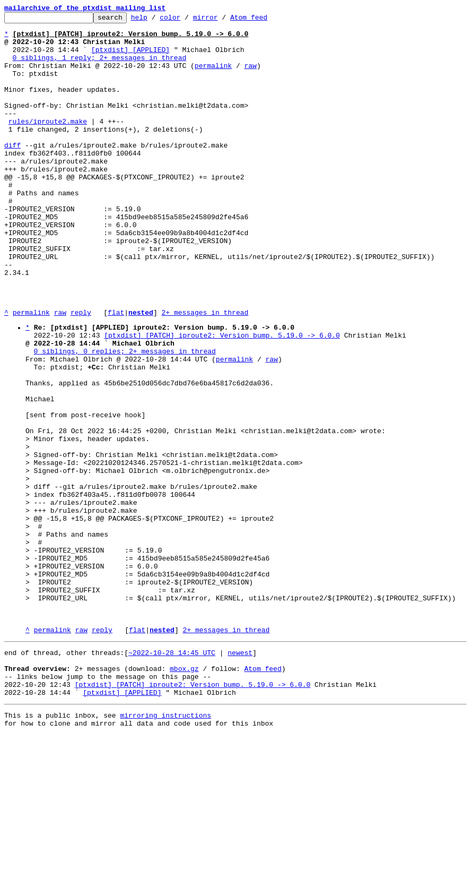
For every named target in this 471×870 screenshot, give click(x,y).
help (155, 20)
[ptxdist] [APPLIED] (130, 57)
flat (116, 372)
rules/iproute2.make (47, 143)
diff (12, 172)
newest (240, 776)
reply (81, 372)
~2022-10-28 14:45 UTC (171, 776)
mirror (222, 20)
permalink (213, 76)
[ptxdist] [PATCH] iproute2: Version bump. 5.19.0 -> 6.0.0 (222, 398)
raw (250, 76)
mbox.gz (184, 795)
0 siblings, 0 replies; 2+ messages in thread (125, 418)
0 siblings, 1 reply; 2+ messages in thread (100, 67)
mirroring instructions (165, 849)
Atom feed (265, 20)
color (186, 20)
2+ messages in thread (204, 372)
